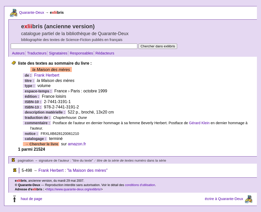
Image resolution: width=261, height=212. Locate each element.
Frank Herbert (46, 75)
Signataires (58, 53)
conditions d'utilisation (140, 185)
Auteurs (18, 53)
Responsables (81, 53)
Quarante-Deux (31, 12)
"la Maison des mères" (87, 170)
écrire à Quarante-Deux (224, 199)
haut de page (31, 199)
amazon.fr (77, 144)
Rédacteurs (105, 53)
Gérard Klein (199, 123)
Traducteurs (36, 53)
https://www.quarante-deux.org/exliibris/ (74, 189)
